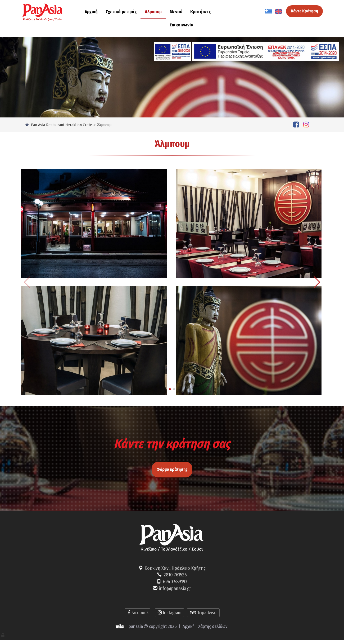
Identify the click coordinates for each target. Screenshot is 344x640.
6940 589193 (175, 582)
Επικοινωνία (181, 25)
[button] (170, 389)
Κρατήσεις (200, 12)
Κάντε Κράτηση (304, 10)
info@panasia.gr (175, 588)
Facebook (137, 612)
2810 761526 (175, 575)
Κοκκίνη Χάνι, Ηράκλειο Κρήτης (175, 568)
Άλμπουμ (153, 12)
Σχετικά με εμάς (121, 12)
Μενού (176, 12)
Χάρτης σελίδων (212, 626)
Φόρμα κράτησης (172, 461)
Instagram (169, 612)
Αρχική (91, 12)
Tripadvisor (203, 612)
